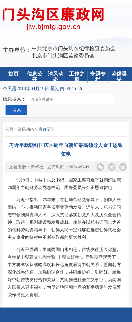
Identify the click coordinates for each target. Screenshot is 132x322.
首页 (13, 74)
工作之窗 (77, 77)
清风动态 (55, 77)
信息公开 (34, 77)
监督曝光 (119, 77)
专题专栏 (98, 77)
